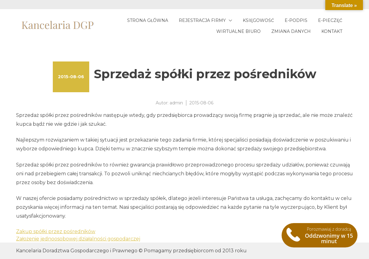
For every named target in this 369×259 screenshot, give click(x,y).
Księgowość (258, 20)
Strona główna (147, 20)
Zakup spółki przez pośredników (55, 231)
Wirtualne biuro (238, 31)
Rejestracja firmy (202, 20)
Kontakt (331, 31)
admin (176, 103)
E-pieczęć (330, 20)
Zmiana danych (291, 31)
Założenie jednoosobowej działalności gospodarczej (78, 239)
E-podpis (296, 20)
